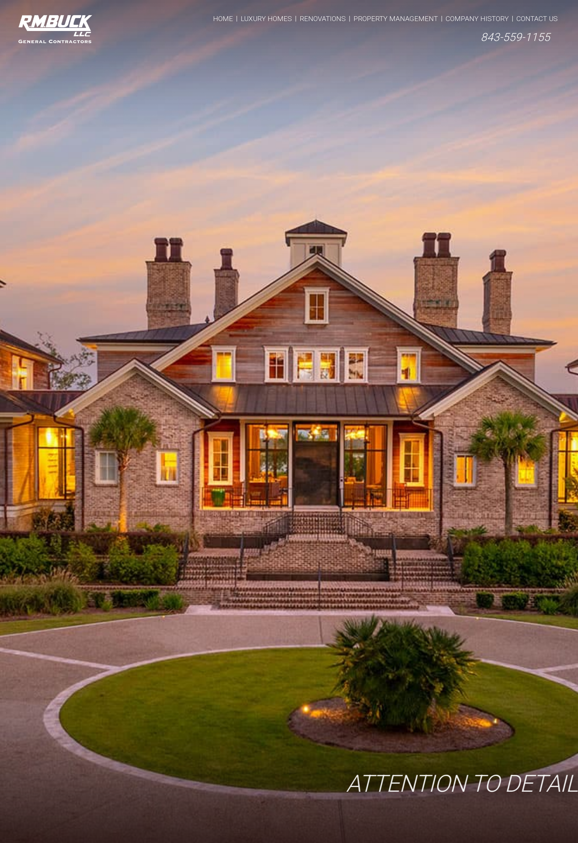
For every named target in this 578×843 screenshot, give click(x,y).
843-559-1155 (515, 37)
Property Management (396, 18)
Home (223, 18)
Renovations (323, 18)
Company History (477, 18)
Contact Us (537, 18)
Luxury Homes (266, 18)
